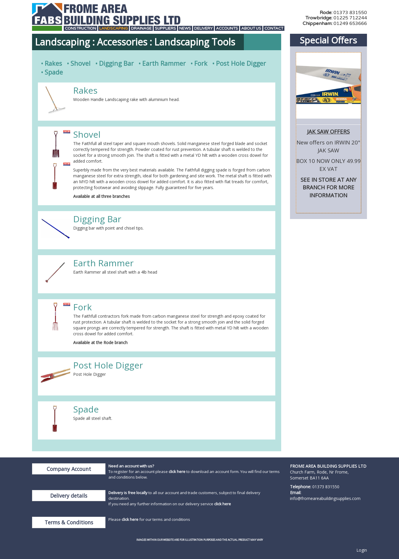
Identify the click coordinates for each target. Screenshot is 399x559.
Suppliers (165, 29)
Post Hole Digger (241, 63)
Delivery (203, 29)
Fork (200, 63)
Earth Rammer (164, 63)
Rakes (53, 63)
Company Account (69, 468)
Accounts (227, 29)
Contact (273, 29)
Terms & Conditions (69, 522)
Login (361, 550)
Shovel (80, 63)
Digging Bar (116, 63)
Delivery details (68, 495)
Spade (54, 72)
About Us (251, 29)
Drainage (141, 29)
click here (177, 471)
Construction (80, 29)
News (185, 29)
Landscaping (113, 29)
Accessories (122, 42)
